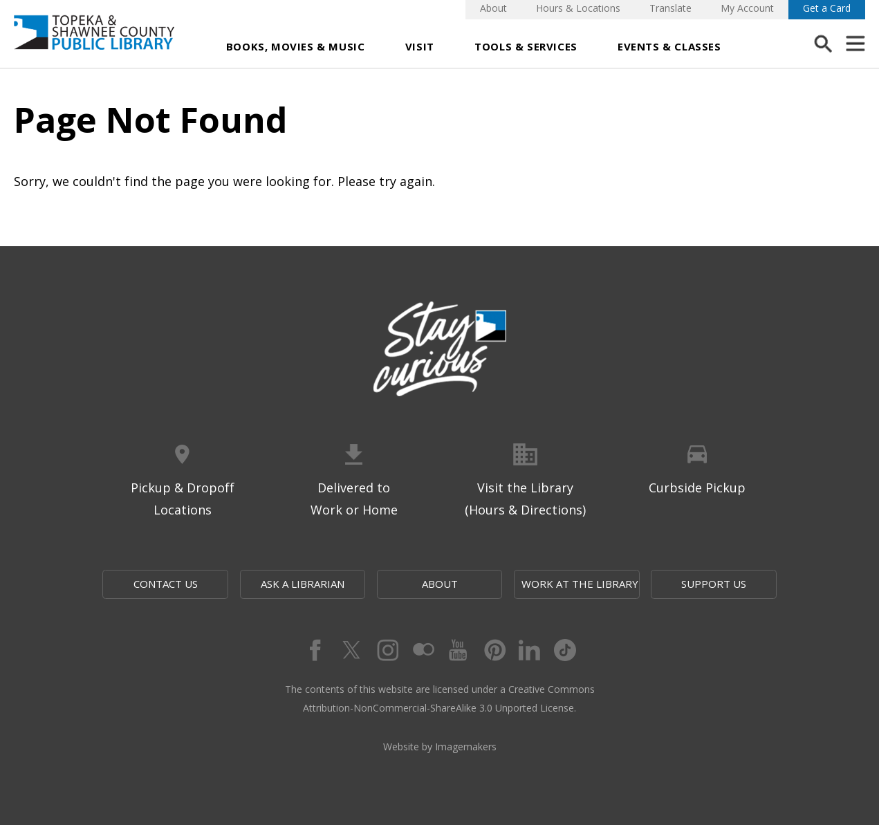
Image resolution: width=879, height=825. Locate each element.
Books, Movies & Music (295, 46)
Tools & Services (525, 46)
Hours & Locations (578, 8)
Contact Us (165, 584)
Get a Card (827, 8)
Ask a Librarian (302, 584)
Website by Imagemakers (440, 746)
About (493, 8)
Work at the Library (579, 584)
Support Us (713, 584)
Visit (419, 46)
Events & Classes (669, 46)
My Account (747, 8)
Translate (670, 8)
